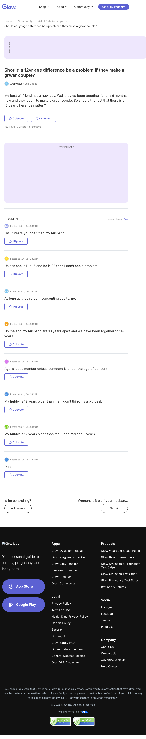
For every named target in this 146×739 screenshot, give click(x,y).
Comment (43, 118)
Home (8, 21)
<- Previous (18, 508)
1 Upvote (16, 241)
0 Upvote (16, 118)
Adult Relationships (50, 21)
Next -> (114, 508)
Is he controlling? (17, 501)
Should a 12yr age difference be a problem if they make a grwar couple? (50, 26)
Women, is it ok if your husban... (103, 501)
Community (25, 21)
